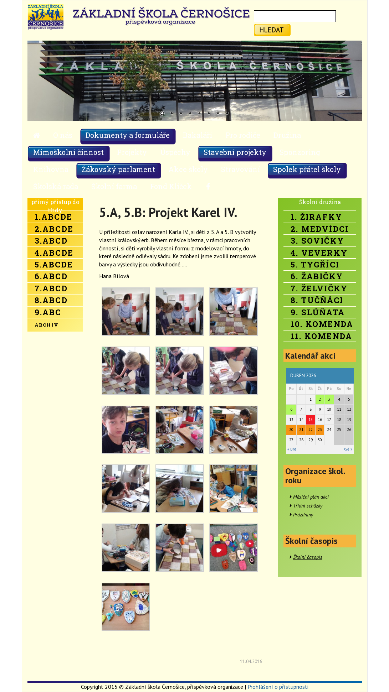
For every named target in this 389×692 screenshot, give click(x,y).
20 (291, 429)
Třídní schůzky (307, 506)
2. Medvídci (320, 229)
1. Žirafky (316, 217)
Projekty (132, 152)
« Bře (291, 449)
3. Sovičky (317, 240)
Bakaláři (197, 135)
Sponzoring (300, 152)
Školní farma (114, 186)
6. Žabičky (317, 276)
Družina (287, 135)
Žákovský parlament (118, 169)
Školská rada (55, 186)
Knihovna (50, 169)
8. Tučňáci (317, 300)
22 (310, 429)
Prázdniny (303, 514)
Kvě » (347, 449)
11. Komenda (321, 336)
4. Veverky (319, 253)
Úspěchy (175, 152)
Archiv (47, 325)
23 (320, 429)
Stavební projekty (235, 152)
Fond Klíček (171, 186)
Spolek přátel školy (307, 169)
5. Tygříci (315, 264)
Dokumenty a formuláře (128, 135)
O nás (62, 135)
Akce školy (188, 169)
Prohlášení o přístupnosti (277, 686)
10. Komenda (322, 324)
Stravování (240, 169)
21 (301, 429)
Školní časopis (307, 557)
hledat (271, 29)
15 (310, 419)
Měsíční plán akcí (311, 497)
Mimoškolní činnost (68, 152)
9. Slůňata (318, 312)
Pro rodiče (242, 135)
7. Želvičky (319, 288)
